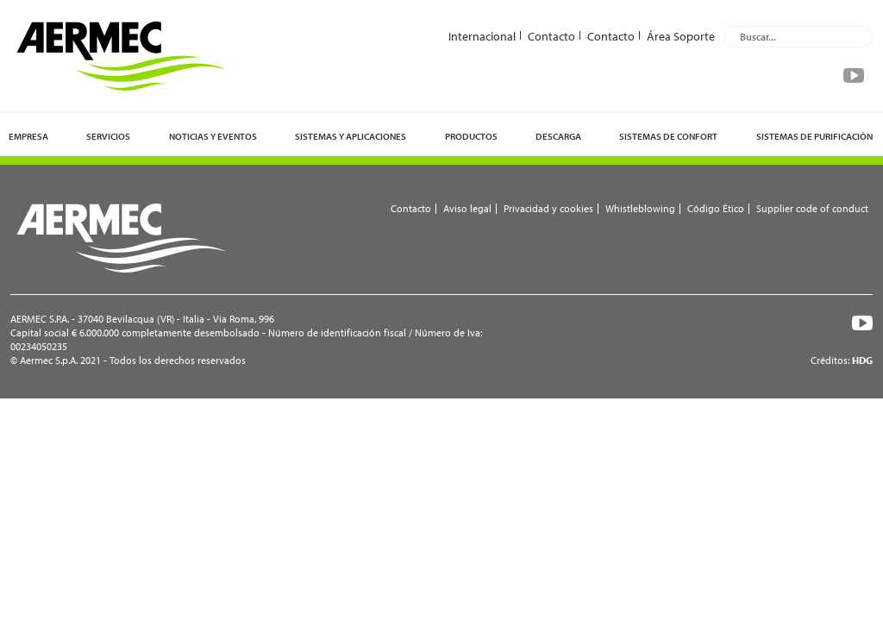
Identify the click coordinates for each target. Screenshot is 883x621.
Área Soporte (681, 35)
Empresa (28, 136)
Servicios (108, 136)
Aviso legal (467, 208)
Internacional (482, 35)
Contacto (551, 35)
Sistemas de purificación (814, 136)
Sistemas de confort (668, 136)
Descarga (558, 136)
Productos (471, 136)
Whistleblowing (640, 208)
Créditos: (842, 360)
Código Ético (715, 208)
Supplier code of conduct (812, 208)
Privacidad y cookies (548, 208)
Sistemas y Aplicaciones (350, 136)
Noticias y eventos (213, 136)
